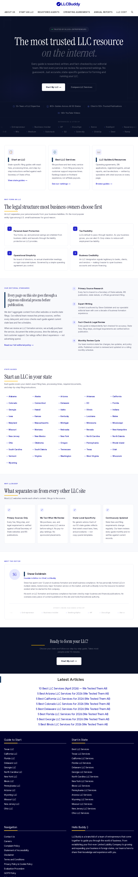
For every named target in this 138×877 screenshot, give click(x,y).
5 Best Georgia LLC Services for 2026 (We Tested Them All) (73, 719)
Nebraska (63, 429)
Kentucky (63, 416)
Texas (88, 449)
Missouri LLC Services (82, 804)
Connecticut (39, 403)
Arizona (63, 396)
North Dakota (117, 436)
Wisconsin (116, 456)
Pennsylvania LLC (12, 786)
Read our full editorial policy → (19, 345)
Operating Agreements (76, 12)
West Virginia (91, 456)
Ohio (9, 443)
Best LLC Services (80, 749)
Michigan (63, 423)
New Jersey (12, 436)
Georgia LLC (10, 767)
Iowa (9, 416)
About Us (10, 12)
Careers (8, 841)
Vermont (11, 456)
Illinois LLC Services (81, 786)
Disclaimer (9, 855)
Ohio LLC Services (80, 813)
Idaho (62, 409)
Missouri (11, 429)
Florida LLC (9, 758)
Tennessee (64, 449)
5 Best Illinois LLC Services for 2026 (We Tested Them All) (73, 724)
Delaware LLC (10, 763)
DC (86, 403)
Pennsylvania (91, 443)
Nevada (88, 429)
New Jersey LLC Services (84, 808)
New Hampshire (118, 429)
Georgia (11, 409)
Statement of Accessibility (16, 850)
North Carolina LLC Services (85, 776)
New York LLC (10, 776)
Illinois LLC (9, 781)
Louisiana (89, 416)
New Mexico (39, 436)
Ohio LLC (8, 808)
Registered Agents (48, 12)
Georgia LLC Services (82, 772)
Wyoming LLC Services (82, 799)
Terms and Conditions (14, 859)
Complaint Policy (12, 846)
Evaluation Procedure (14, 868)
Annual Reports (103, 12)
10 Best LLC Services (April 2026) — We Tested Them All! (73, 688)
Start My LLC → (53, 87)
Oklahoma (38, 443)
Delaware (63, 403)
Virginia (37, 456)
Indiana (114, 409)
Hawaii (36, 409)
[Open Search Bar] (132, 12)
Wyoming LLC (10, 795)
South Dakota (39, 449)
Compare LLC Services (81, 87)
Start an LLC (26, 12)
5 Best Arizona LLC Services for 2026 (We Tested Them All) (73, 693)
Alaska (36, 396)
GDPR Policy (10, 873)
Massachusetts (40, 423)
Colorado (11, 403)
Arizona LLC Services (82, 795)
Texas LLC (9, 749)
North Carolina (92, 436)
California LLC (10, 754)
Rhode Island (117, 443)
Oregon (63, 443)
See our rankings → (61, 184)
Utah (113, 449)
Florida (114, 403)
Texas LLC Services (81, 754)
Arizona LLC (9, 790)
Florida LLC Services (81, 763)
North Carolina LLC (13, 772)
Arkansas (89, 396)
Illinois (88, 409)
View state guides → (17, 180)
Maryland (11, 423)
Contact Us (9, 836)
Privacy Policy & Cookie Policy (18, 864)
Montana (37, 429)
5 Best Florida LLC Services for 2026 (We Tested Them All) (73, 714)
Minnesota (90, 423)
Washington (64, 456)
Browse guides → (104, 184)
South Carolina (14, 449)
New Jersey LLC (11, 804)
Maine (114, 416)
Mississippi (116, 423)
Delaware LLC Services (83, 767)
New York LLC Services (82, 781)
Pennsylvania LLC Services (84, 790)
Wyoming (11, 463)
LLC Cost (121, 12)
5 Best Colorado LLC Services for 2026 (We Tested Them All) (73, 704)
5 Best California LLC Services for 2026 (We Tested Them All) (73, 698)
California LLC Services (83, 758)
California (115, 396)
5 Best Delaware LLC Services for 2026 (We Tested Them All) (73, 709)
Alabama (11, 396)
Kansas (36, 416)
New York (63, 436)
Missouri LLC (10, 799)
